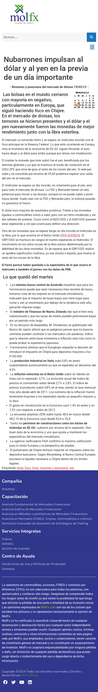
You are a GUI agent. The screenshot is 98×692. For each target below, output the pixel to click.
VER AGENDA (70, 235)
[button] (92, 47)
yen (71, 468)
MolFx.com (48, 607)
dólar (20, 468)
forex (35, 468)
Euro (28, 468)
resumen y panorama (54, 468)
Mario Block (30, 675)
